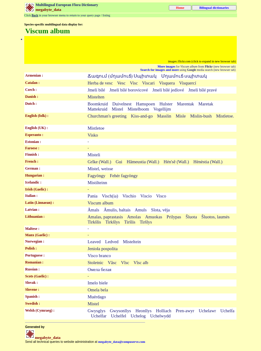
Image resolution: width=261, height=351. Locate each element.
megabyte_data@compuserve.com (121, 341)
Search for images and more (159, 69)
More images (167, 66)
